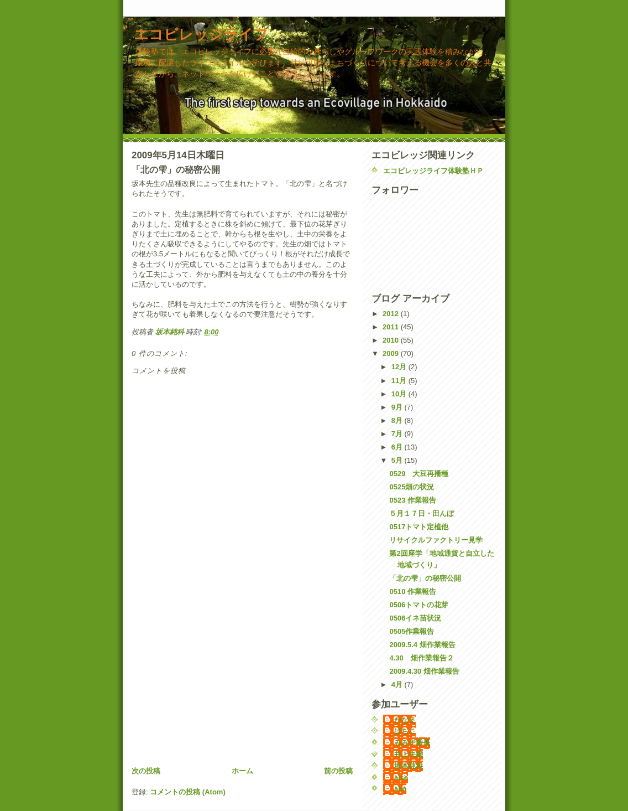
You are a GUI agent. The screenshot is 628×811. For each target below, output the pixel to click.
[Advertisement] (214, 688)
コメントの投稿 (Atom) (188, 792)
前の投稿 (338, 771)
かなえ (405, 720)
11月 (400, 380)
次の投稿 (146, 771)
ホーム (242, 771)
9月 (398, 407)
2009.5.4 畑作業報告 (422, 644)
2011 (392, 327)
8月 (398, 420)
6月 (398, 447)
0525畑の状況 (411, 487)
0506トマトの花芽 (418, 605)
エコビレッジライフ (201, 34)
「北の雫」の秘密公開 (425, 578)
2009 (392, 353)
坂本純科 (408, 766)
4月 (398, 684)
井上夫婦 (408, 754)
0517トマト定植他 (418, 527)
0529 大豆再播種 (418, 473)
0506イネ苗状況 (415, 618)
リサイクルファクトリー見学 (436, 540)
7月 (398, 434)
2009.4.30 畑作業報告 (424, 671)
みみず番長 (412, 742)
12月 (400, 367)
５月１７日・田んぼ (421, 513)
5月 (398, 460)
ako (400, 788)
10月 (400, 394)
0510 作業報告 (412, 591)
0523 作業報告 (412, 500)
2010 (392, 340)
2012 (392, 313)
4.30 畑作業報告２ (424, 658)
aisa (401, 777)
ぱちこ (405, 731)
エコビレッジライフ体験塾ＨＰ (433, 171)
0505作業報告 (411, 631)
